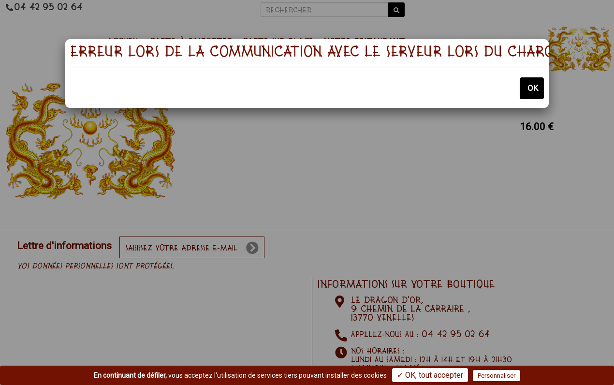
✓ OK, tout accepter (430, 375)
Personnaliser (496, 375)
